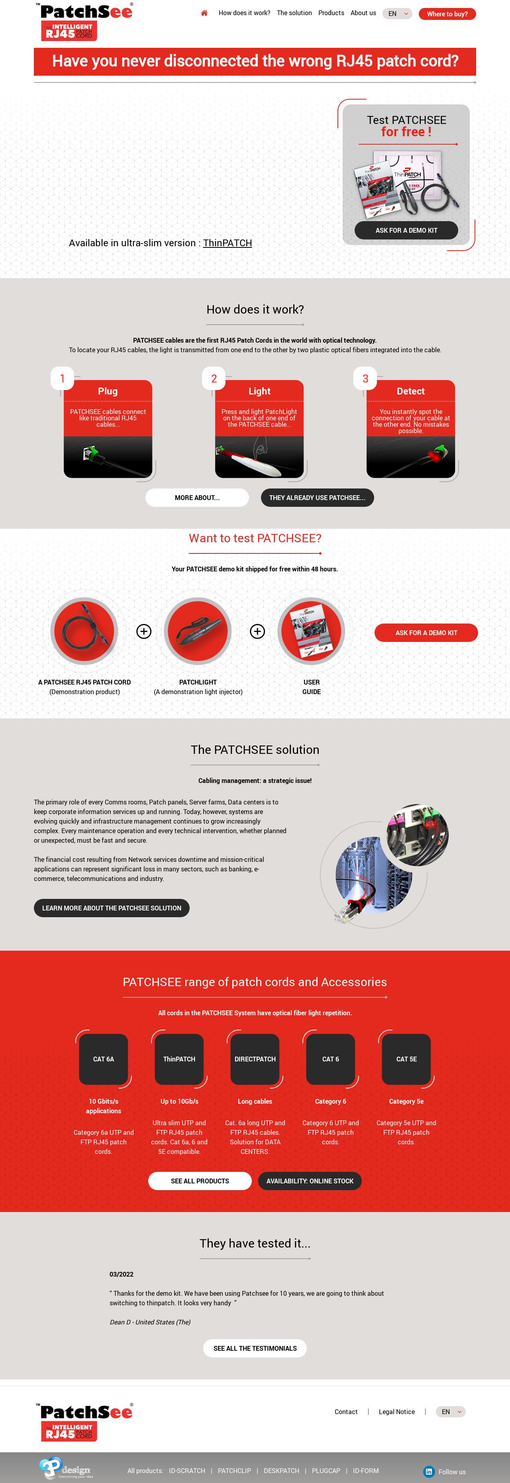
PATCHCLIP (234, 1470)
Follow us (444, 1471)
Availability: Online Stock (310, 1181)
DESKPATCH (281, 1470)
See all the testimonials (255, 1348)
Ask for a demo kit (406, 230)
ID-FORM (366, 1470)
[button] (97, 1301)
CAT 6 (330, 1059)
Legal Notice (397, 1411)
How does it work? (245, 12)
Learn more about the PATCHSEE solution (111, 908)
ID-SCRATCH (188, 1470)
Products (331, 12)
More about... (197, 497)
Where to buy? (447, 14)
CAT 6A (103, 1059)
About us (363, 12)
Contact (346, 1411)
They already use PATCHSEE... (317, 497)
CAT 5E (406, 1059)
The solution (294, 12)
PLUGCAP (326, 1470)
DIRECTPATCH (255, 1059)
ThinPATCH (227, 242)
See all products (200, 1181)
